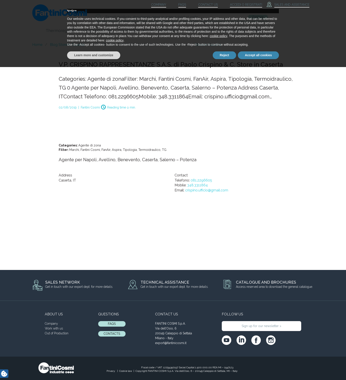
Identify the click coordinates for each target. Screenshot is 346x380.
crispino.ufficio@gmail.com (206, 190)
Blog (257, 30)
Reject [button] (224, 368)
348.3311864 (197, 185)
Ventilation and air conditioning (149, 30)
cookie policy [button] (218, 349)
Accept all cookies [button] (258, 368)
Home (37, 45)
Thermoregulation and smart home (79, 30)
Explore (257, 17)
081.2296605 (201, 180)
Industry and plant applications (215, 30)
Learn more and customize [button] (93, 368)
